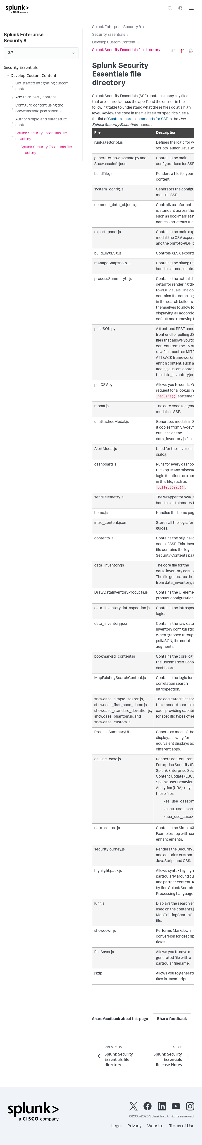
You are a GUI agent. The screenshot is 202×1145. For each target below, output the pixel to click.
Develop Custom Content (114, 43)
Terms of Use (181, 1126)
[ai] (181, 50)
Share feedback (172, 1019)
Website (155, 1126)
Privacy (134, 1126)
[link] (172, 50)
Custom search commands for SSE (138, 119)
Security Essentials (108, 35)
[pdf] (191, 50)
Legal (116, 1126)
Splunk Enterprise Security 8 (116, 27)
